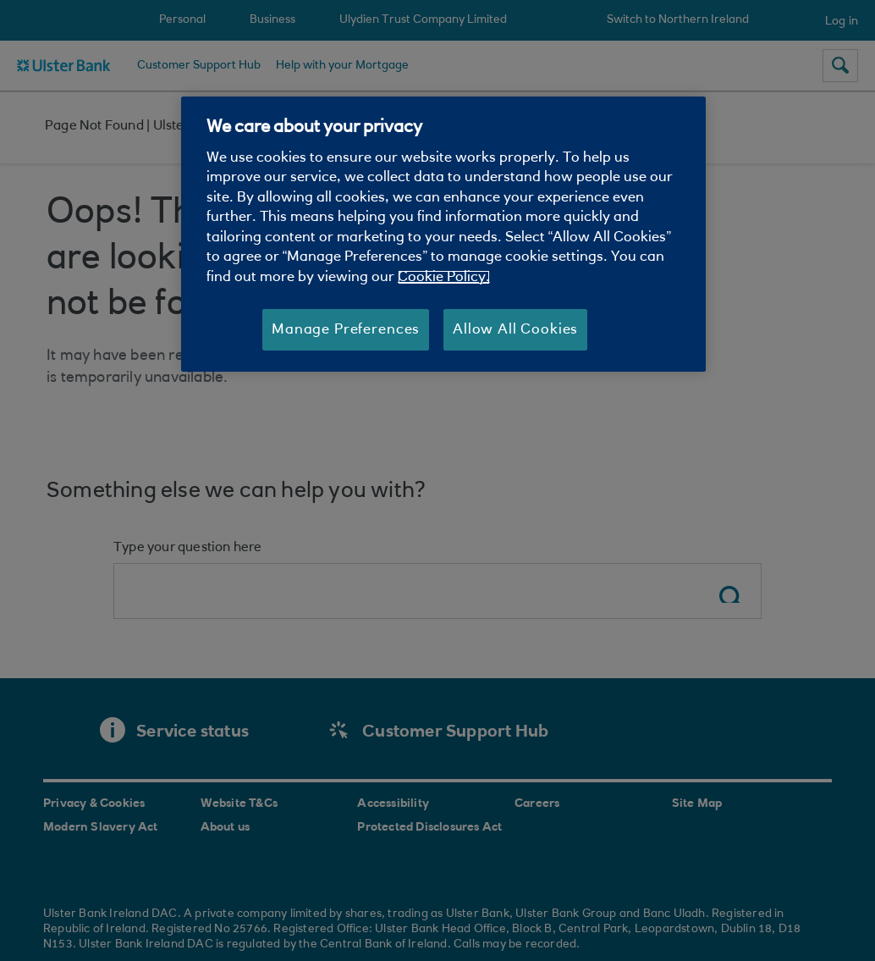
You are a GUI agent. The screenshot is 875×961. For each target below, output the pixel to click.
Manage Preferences (346, 330)
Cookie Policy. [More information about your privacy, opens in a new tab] (444, 277)
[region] (443, 235)
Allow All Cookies (515, 330)
